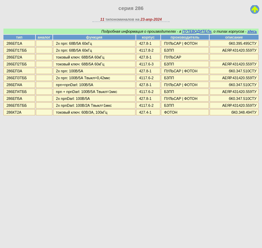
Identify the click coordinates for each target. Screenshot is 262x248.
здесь (252, 31)
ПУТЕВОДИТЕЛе (196, 31)
